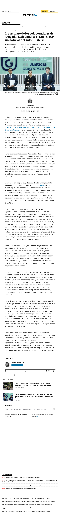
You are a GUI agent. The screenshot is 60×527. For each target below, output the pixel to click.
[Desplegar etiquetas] (54, 409)
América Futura (27, 26)
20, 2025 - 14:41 (24, 107)
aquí (37, 416)
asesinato (41, 185)
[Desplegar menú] (3, 15)
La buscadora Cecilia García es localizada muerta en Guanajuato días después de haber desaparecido (27, 504)
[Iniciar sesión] (53, 11)
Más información (9, 416)
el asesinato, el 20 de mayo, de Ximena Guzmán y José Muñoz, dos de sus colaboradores (30, 127)
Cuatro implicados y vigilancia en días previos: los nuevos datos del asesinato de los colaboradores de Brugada (34, 396)
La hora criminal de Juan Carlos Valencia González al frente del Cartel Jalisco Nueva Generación (26, 498)
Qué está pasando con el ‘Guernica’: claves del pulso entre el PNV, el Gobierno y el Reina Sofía (31, 485)
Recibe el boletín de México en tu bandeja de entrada (19, 371)
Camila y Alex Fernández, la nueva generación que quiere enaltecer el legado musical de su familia (26, 511)
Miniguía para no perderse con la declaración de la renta (21, 488)
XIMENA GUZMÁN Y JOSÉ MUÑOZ (12, 31)
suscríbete (44, 11)
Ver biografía (17, 365)
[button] (30, 74)
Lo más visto (5, 494)
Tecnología (43, 26)
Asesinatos (43, 409)
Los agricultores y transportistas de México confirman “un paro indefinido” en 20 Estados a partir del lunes (29, 501)
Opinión (16, 26)
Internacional (5, 26)
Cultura (49, 26)
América (11, 409)
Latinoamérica (17, 409)
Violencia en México (27, 409)
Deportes (54, 26)
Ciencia (34, 26)
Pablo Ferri (30, 105)
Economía (21, 26)
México (6, 23)
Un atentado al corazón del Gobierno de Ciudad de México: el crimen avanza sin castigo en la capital (33, 384)
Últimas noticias (7, 474)
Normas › (53, 375)
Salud (38, 26)
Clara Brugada (36, 409)
